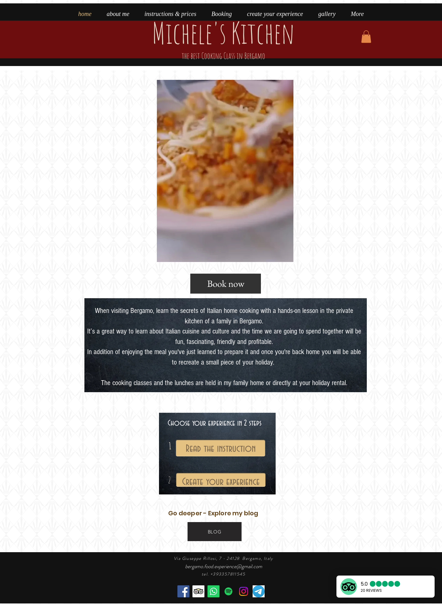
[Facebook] (183, 591)
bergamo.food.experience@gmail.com (223, 566)
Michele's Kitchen (223, 37)
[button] (366, 36)
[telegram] (259, 591)
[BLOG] (215, 531)
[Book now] (225, 284)
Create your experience (221, 481)
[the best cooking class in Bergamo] (198, 591)
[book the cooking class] (213, 591)
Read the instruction (221, 448)
